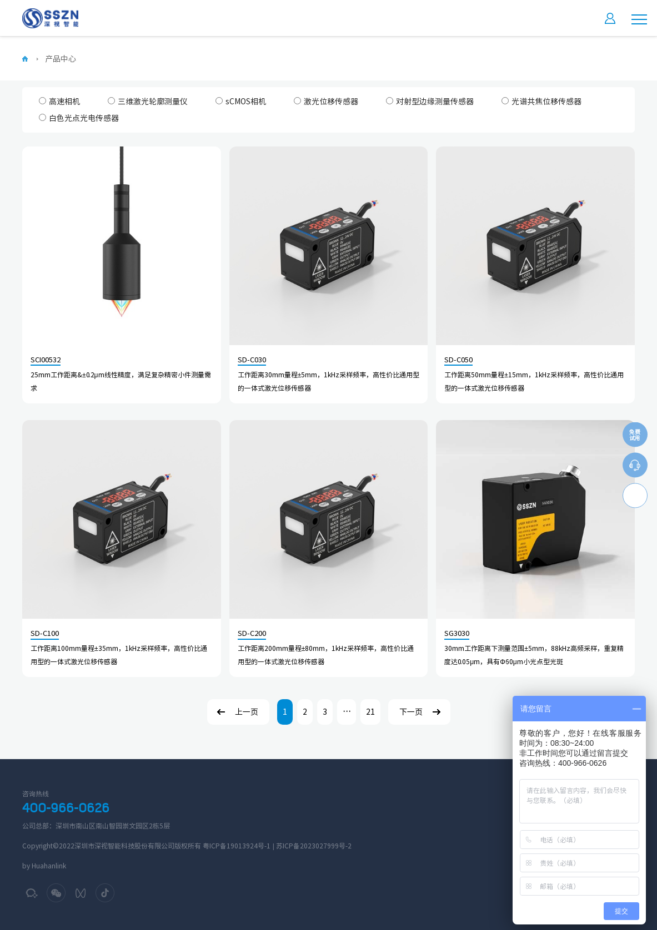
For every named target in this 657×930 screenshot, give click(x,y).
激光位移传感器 (326, 101)
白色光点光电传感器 (79, 118)
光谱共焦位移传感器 (541, 101)
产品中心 (60, 59)
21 (370, 712)
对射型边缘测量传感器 (430, 101)
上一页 (246, 712)
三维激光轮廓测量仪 (148, 101)
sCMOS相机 (240, 101)
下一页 (411, 712)
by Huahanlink (44, 865)
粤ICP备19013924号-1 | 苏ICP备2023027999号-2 (277, 845)
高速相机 (59, 101)
